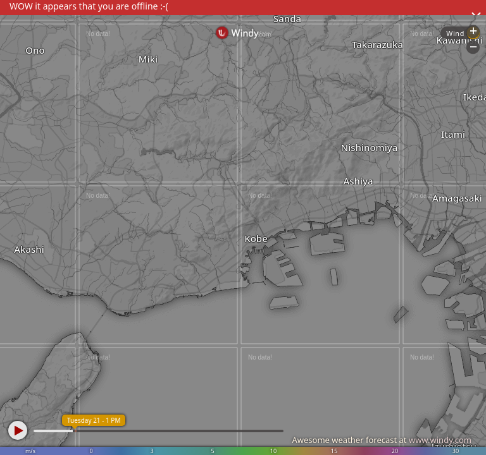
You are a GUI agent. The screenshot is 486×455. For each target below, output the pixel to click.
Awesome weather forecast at (381, 440)
